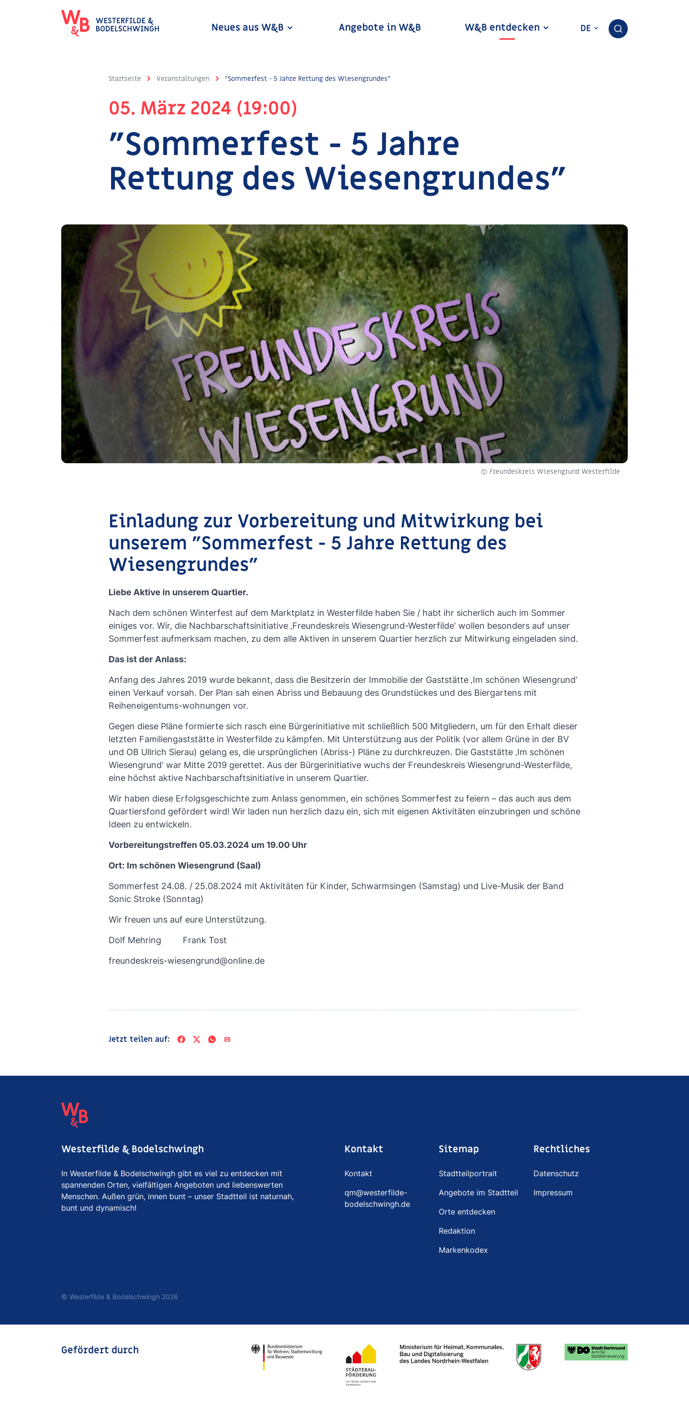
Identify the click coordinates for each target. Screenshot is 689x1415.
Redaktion (457, 1231)
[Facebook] (181, 1039)
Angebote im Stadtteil (478, 1192)
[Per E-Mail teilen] (227, 1039)
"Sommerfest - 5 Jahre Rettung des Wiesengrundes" (307, 78)
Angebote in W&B (380, 28)
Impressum (553, 1192)
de (589, 28)
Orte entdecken (467, 1211)
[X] (196, 1039)
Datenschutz (556, 1173)
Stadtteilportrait (468, 1173)
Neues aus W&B (252, 28)
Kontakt (358, 1173)
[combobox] (618, 28)
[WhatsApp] (212, 1039)
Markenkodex (463, 1250)
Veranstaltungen (183, 78)
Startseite (125, 78)
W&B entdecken (507, 28)
